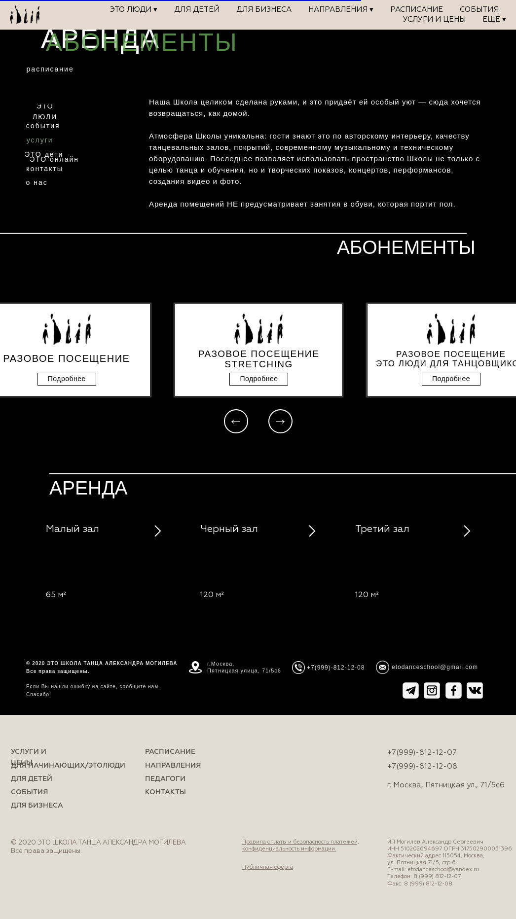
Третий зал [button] (382, 529)
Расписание (416, 9)
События (479, 9)
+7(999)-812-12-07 (422, 752)
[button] (66, 379)
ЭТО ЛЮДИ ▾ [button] (133, 9)
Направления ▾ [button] (340, 9)
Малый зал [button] (72, 529)
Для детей (197, 9)
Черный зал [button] (229, 529)
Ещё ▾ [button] (494, 19)
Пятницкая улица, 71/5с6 (244, 670)
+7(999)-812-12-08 (422, 766)
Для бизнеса (264, 9)
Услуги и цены (434, 19)
